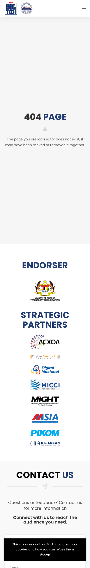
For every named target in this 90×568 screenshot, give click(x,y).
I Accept (45, 554)
